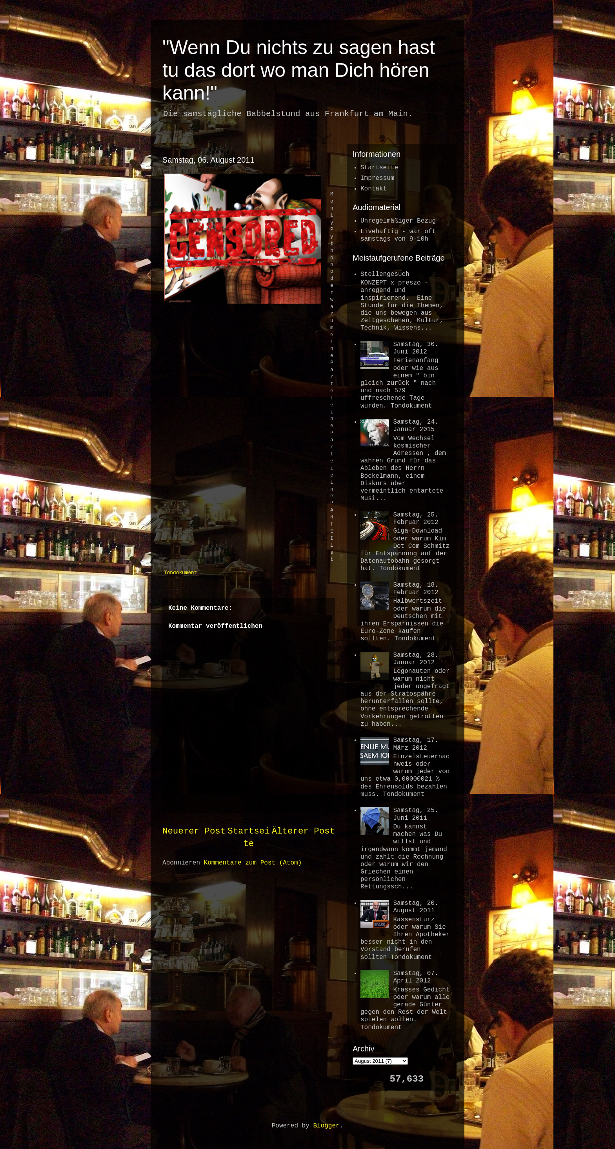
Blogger (326, 1125)
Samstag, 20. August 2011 (415, 907)
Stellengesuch (384, 274)
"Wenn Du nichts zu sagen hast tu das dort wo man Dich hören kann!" (298, 70)
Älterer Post (303, 831)
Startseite (379, 167)
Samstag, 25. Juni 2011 (415, 814)
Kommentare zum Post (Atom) (253, 862)
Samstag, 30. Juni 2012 (415, 348)
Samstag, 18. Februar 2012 (415, 589)
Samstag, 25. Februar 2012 (415, 518)
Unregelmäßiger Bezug (398, 221)
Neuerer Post (194, 831)
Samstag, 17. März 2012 (415, 744)
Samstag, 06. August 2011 (208, 160)
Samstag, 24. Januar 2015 (415, 426)
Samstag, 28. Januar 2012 (415, 659)
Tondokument (180, 573)
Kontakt (373, 188)
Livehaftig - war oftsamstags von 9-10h (398, 235)
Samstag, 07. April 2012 (415, 977)
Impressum (377, 178)
